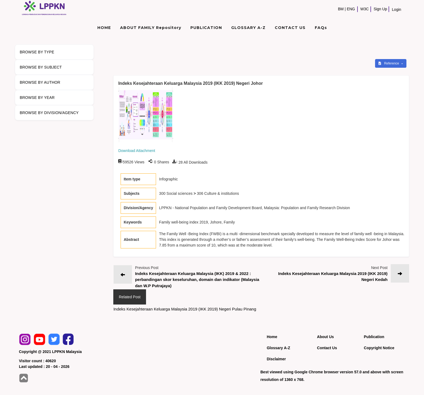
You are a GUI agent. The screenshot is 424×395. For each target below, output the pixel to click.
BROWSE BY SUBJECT (41, 67)
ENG (351, 9)
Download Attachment (136, 150)
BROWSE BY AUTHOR (40, 82)
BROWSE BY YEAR (37, 97)
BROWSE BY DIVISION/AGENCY (49, 113)
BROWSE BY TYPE (37, 52)
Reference (389, 63)
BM (341, 9)
